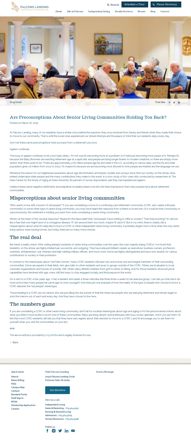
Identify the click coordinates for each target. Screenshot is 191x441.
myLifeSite (52, 335)
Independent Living (99, 11)
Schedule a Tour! (134, 4)
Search (114, 4)
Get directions (57, 390)
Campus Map (18, 387)
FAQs (13, 384)
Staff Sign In (17, 398)
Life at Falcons (75, 11)
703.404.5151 (72, 408)
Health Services (124, 11)
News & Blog (17, 380)
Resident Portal (19, 394)
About (58, 11)
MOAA (14, 401)
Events (141, 11)
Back (14, 342)
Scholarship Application (23, 405)
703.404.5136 (72, 419)
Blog (152, 11)
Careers (164, 11)
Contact (59, 18)
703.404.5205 (65, 415)
